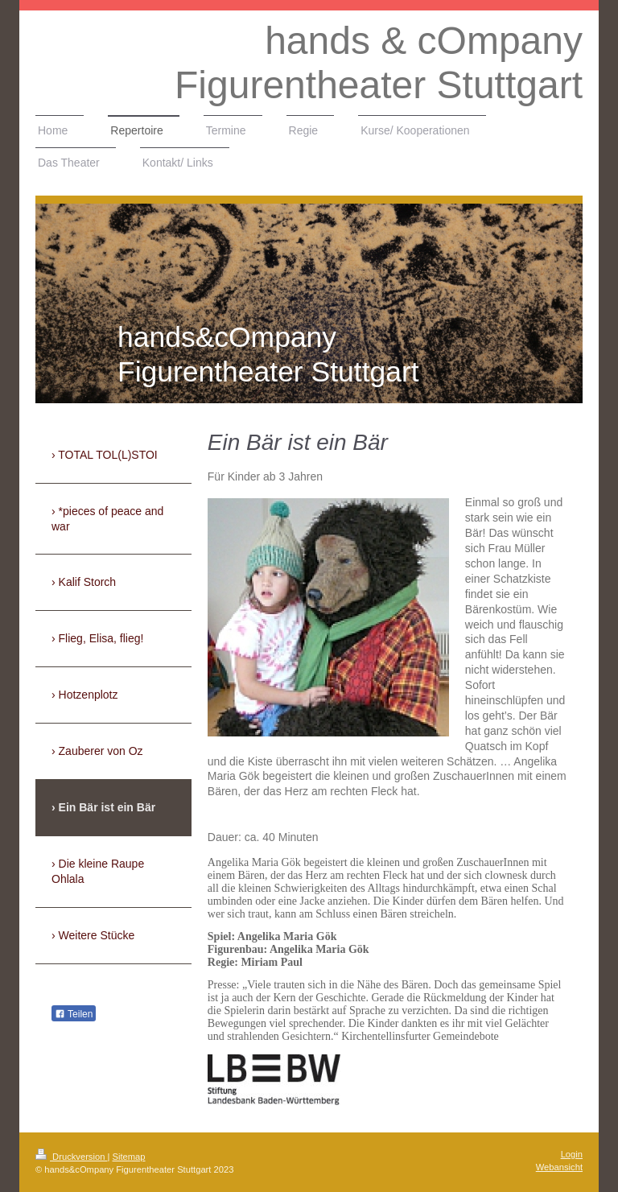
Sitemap (129, 1156)
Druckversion (71, 1156)
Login (572, 1154)
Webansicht (559, 1167)
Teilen (74, 1014)
